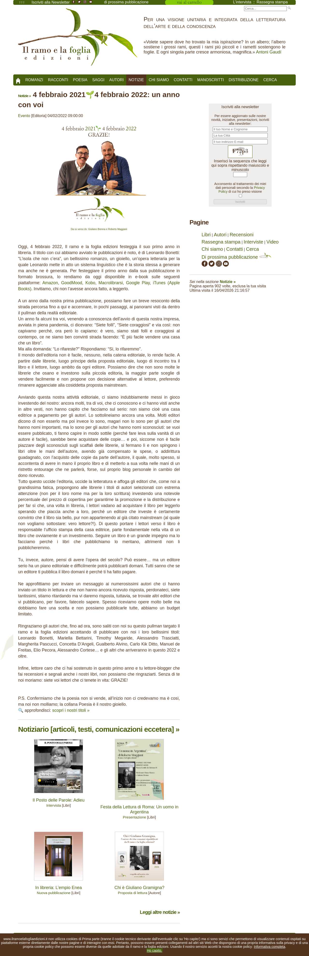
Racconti (58, 80)
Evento (24, 116)
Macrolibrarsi (110, 282)
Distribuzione (244, 80)
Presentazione (134, 817)
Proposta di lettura (132, 893)
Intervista (53, 805)
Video (272, 241)
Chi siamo (159, 80)
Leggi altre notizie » (160, 912)
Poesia (80, 80)
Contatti (183, 80)
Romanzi (34, 80)
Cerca (270, 80)
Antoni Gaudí (268, 52)
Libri (206, 234)
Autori (116, 80)
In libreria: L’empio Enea (58, 887)
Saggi (98, 80)
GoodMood (71, 282)
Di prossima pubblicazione (236, 257)
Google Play (138, 282)
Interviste (253, 241)
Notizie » (24, 96)
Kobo (90, 282)
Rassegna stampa (221, 241)
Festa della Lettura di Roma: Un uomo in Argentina (139, 809)
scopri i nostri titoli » (71, 710)
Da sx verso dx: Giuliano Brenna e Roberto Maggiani (99, 229)
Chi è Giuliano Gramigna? (139, 887)
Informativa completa (269, 947)
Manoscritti (210, 80)
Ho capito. (154, 950)
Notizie (136, 80)
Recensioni (241, 234)
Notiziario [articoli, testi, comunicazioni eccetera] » (98, 729)
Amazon (50, 282)
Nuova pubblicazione (53, 893)
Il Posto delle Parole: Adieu (58, 800)
